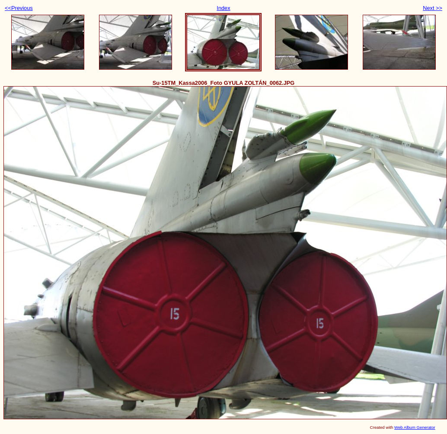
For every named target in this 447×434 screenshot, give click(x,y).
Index (223, 8)
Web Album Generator (414, 427)
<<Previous (19, 8)
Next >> (432, 8)
